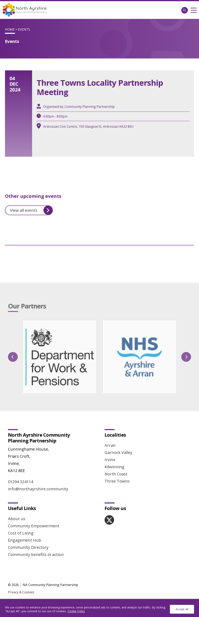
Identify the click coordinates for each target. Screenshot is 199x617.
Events (24, 29)
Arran (110, 445)
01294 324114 (20, 481)
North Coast (116, 474)
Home (10, 29)
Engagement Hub (24, 540)
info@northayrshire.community (38, 489)
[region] (99, 608)
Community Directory (28, 547)
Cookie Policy (76, 611)
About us (16, 518)
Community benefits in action (36, 554)
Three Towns (117, 481)
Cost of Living (20, 533)
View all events (31, 210)
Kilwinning (114, 466)
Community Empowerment (33, 526)
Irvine (110, 459)
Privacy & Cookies (21, 592)
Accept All (182, 609)
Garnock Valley (118, 452)
